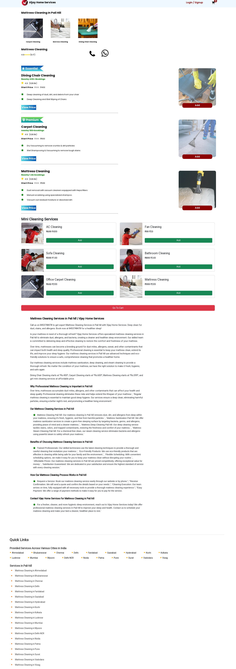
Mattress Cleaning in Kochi (27, 607)
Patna (101, 558)
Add (80, 240)
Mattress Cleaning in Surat (27, 654)
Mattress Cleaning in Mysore (28, 628)
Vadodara (148, 558)
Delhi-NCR (69, 558)
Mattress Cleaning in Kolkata (28, 612)
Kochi (148, 553)
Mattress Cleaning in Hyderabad (30, 602)
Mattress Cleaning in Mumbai (29, 623)
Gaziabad (111, 553)
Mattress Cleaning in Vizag (27, 665)
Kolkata (164, 553)
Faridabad (93, 553)
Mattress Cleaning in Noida (27, 638)
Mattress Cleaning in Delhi (27, 586)
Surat (131, 558)
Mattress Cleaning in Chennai (29, 581)
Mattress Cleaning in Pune (27, 649)
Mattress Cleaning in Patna (27, 644)
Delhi (76, 553)
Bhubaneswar (40, 553)
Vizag (165, 558)
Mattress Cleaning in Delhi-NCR (29, 633)
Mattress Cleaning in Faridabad (29, 591)
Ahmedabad (18, 553)
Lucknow (16, 558)
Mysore (51, 558)
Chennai (60, 553)
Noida (86, 558)
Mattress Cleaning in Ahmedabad (31, 570)
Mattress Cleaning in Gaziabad (29, 597)
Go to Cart (118, 307)
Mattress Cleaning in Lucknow (29, 617)
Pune (116, 558)
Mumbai (34, 558)
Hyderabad (131, 553)
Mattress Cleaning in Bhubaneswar (31, 576)
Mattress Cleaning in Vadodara (29, 659)
